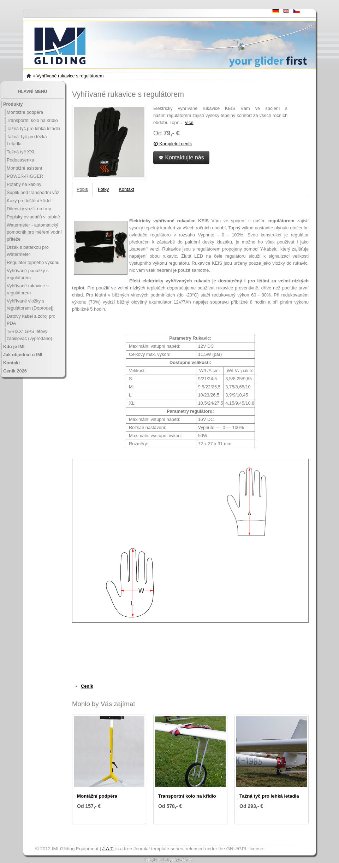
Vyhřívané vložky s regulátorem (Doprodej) (30, 304)
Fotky (103, 189)
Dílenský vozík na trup (29, 208)
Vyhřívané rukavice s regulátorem (69, 75)
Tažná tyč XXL (21, 151)
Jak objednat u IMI (22, 354)
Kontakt (11, 362)
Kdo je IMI (13, 346)
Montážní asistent (24, 168)
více (189, 122)
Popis (82, 189)
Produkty (13, 104)
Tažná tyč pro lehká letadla (33, 128)
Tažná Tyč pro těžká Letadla (27, 140)
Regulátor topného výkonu (33, 262)
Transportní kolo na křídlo (32, 120)
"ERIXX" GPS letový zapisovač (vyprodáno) (29, 335)
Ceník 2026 (15, 371)
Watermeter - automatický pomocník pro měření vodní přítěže (34, 232)
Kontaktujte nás (181, 157)
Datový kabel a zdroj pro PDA (31, 319)
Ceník (87, 686)
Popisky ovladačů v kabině (33, 216)
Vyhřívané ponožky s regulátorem (27, 274)
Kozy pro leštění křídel (29, 200)
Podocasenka (20, 160)
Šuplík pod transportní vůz (33, 192)
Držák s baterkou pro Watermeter (28, 251)
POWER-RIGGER (25, 176)
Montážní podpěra (25, 112)
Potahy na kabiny (24, 184)
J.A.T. (108, 848)
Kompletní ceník (172, 143)
